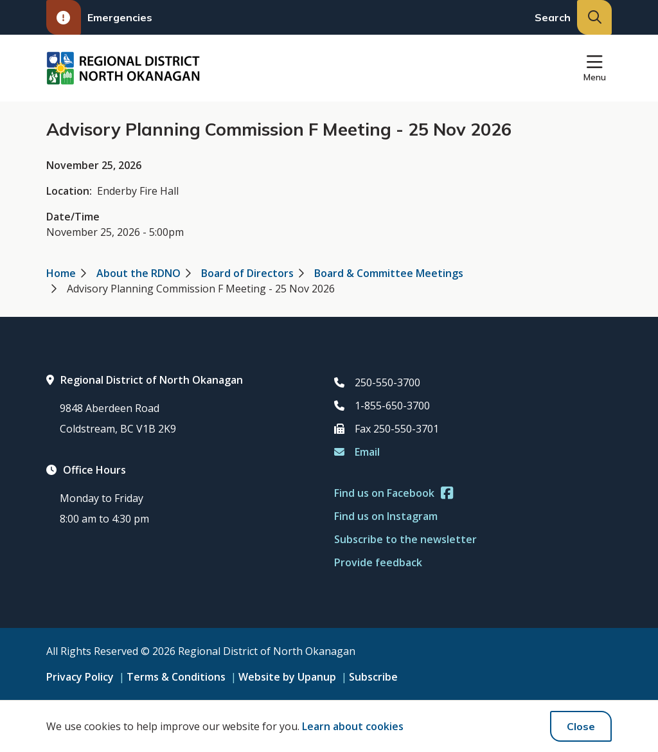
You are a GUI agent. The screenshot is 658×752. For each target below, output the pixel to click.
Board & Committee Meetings (388, 273)
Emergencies (99, 17)
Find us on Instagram (386, 516)
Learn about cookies (353, 726)
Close (581, 726)
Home (61, 273)
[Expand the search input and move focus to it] (594, 17)
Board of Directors (247, 273)
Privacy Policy (80, 677)
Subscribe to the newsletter (405, 539)
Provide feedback (378, 562)
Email (357, 452)
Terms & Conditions (176, 677)
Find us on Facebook (393, 493)
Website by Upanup (287, 677)
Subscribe (373, 677)
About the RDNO (138, 273)
